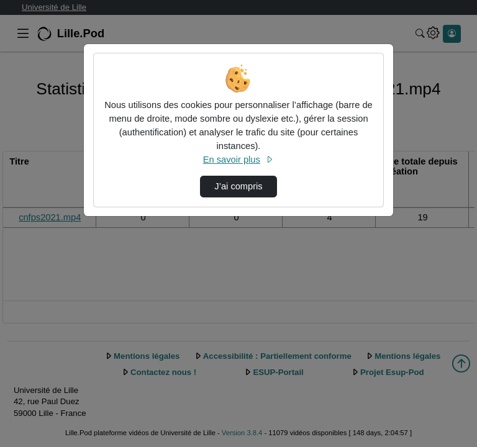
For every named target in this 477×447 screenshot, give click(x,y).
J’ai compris (238, 186)
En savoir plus (238, 159)
